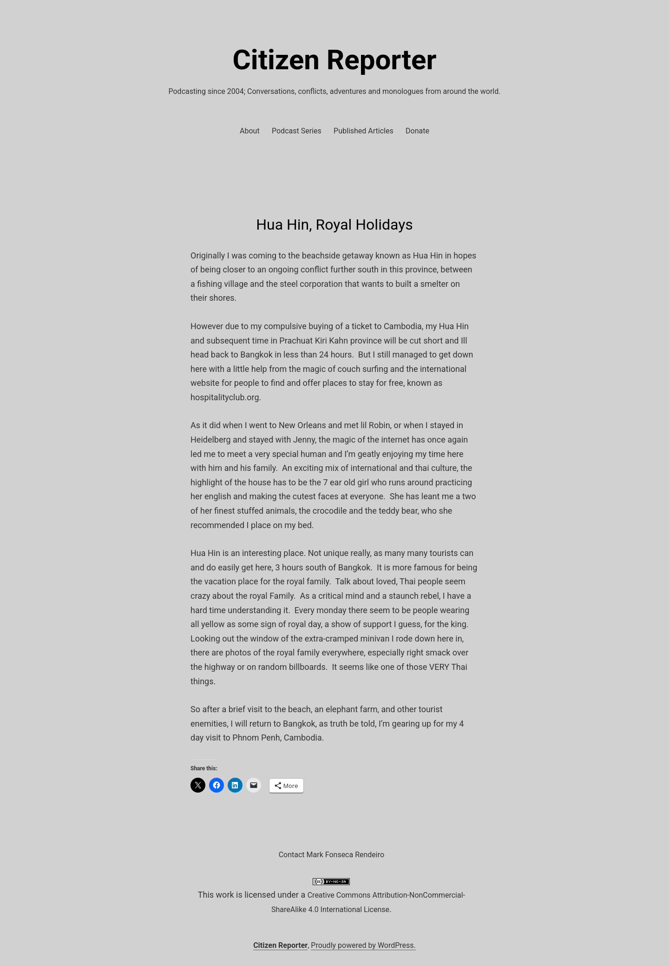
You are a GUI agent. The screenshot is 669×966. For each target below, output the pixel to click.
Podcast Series (296, 130)
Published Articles (364, 130)
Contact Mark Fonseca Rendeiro (331, 854)
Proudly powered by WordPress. (363, 945)
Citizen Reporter (335, 59)
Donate (417, 130)
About (250, 130)
